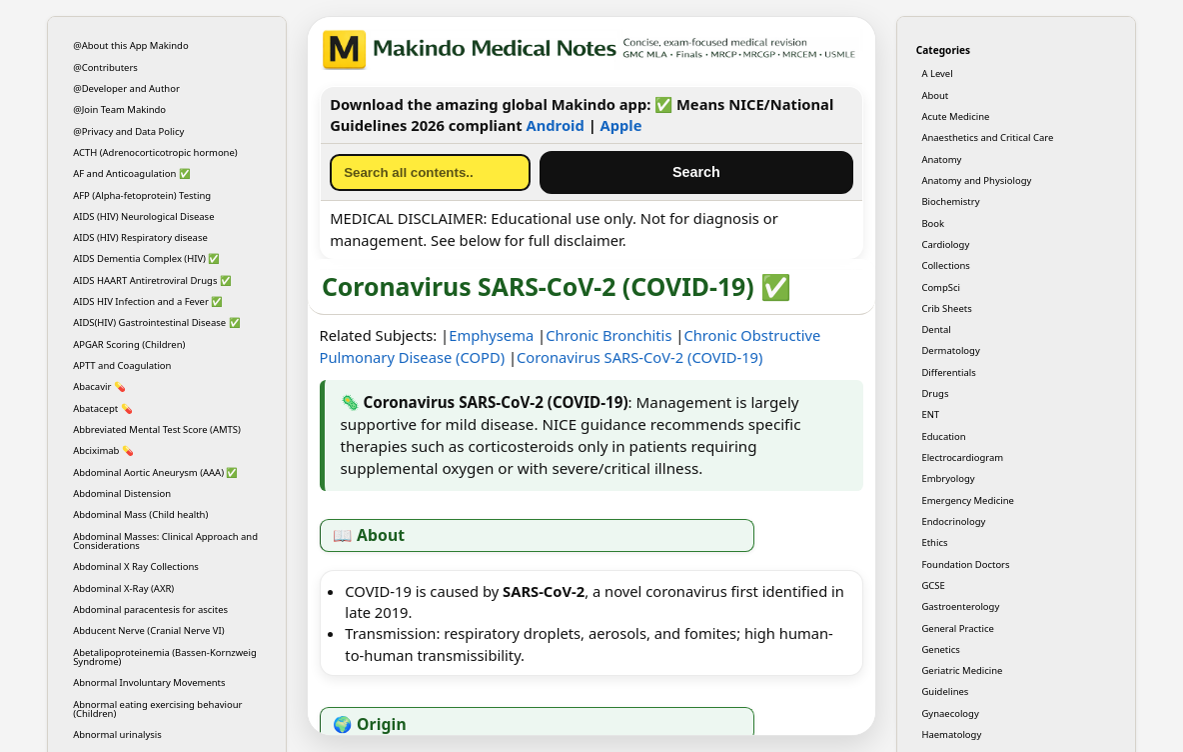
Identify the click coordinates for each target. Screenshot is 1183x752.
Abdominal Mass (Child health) (140, 514)
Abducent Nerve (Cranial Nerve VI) (148, 630)
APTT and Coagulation (122, 365)
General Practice (957, 628)
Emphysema (491, 335)
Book (932, 223)
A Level (936, 73)
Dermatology (950, 350)
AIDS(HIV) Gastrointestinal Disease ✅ (156, 322)
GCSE (932, 585)
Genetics (940, 649)
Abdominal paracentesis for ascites (150, 609)
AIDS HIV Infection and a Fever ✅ (148, 301)
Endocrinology (953, 521)
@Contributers (105, 67)
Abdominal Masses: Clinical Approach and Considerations (165, 541)
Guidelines (944, 691)
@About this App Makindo (131, 45)
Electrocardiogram (962, 457)
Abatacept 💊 (103, 408)
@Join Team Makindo (119, 109)
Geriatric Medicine (961, 670)
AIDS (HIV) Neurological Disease (143, 216)
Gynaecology (949, 713)
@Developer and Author (126, 88)
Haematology (951, 734)
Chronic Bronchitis (608, 335)
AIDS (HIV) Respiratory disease (140, 237)
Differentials (948, 372)
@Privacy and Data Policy (128, 131)
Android (556, 125)
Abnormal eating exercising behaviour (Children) (157, 709)
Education (943, 436)
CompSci (940, 287)
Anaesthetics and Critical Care (987, 137)
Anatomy (941, 159)
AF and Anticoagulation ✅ (132, 173)
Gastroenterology (960, 606)
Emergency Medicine (967, 500)
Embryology (947, 478)
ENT (930, 414)
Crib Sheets (946, 308)
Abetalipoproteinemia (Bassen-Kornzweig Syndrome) (165, 657)
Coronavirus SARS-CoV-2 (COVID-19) (639, 357)
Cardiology (945, 244)
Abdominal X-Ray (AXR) (123, 588)
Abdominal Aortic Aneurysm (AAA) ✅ (155, 472)
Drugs (934, 393)
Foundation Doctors (965, 564)
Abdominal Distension (122, 493)
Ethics (934, 542)
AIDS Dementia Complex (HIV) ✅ (146, 258)
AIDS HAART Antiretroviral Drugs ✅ (152, 280)
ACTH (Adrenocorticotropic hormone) (155, 152)
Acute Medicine (955, 116)
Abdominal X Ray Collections (136, 566)
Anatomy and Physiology (976, 180)
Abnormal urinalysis (117, 734)
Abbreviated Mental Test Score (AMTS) (157, 429)
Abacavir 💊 (99, 386)
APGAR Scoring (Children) (129, 344)
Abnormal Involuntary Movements (149, 682)
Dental (935, 329)
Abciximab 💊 (103, 450)
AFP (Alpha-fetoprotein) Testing (142, 195)
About (934, 95)
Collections (945, 265)
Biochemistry (950, 201)
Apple (621, 125)
